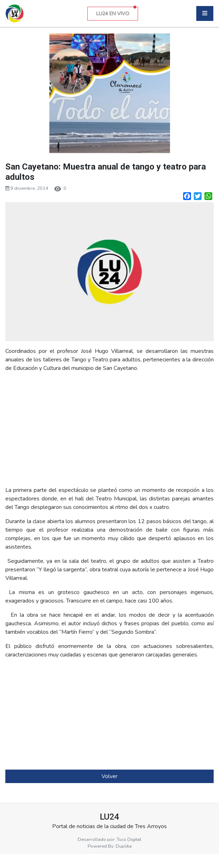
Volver (109, 776)
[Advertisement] (109, 429)
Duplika (124, 846)
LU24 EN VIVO (116, 12)
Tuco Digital (129, 839)
